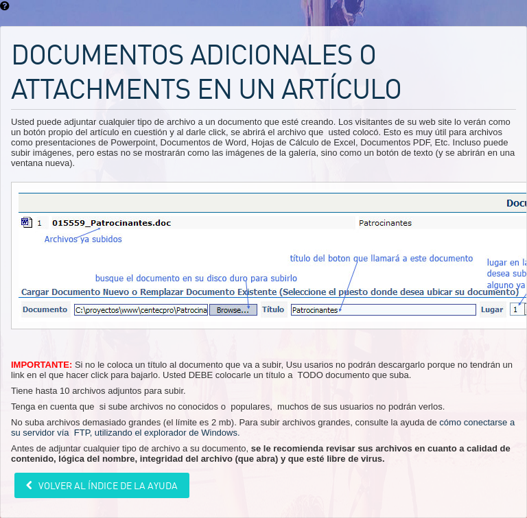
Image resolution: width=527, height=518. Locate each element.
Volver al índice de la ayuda (107, 485)
